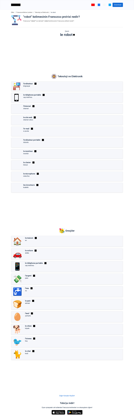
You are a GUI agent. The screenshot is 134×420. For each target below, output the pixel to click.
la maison (29, 238)
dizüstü (26, 142)
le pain (28, 301)
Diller (12, 12)
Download (117, 5)
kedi (26, 353)
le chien (28, 326)
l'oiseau (28, 338)
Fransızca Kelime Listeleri (24, 12)
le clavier (27, 162)
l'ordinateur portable (31, 140)
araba (27, 253)
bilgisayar (26, 86)
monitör (26, 154)
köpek (27, 328)
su (26, 291)
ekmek (27, 303)
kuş (26, 341)
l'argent (28, 276)
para (26, 278)
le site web (27, 117)
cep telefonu (27, 97)
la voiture (29, 250)
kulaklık (26, 187)
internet (26, 108)
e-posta (26, 131)
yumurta (28, 316)
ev (26, 240)
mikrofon (26, 176)
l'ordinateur (28, 84)
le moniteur (28, 151)
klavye (25, 165)
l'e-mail (26, 129)
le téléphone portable (32, 95)
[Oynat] (74, 35)
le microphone (29, 174)
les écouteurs (29, 185)
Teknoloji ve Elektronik (42, 12)
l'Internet (27, 106)
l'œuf (27, 313)
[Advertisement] (67, 54)
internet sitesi (28, 120)
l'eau (27, 288)
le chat (28, 351)
